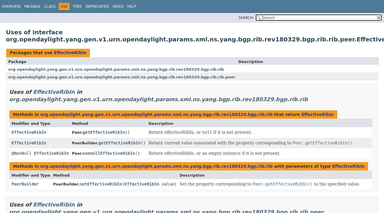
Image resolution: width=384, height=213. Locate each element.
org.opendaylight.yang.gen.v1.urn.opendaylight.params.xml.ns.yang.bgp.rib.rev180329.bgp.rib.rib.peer (121, 77)
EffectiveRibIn (70, 52)
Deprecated (97, 6)
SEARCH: (246, 18)
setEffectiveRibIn (101, 184)
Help (131, 6)
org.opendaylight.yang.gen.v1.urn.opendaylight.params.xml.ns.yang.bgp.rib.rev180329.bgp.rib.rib (116, 69)
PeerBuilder (25, 184)
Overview (11, 6)
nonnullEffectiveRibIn (109, 153)
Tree (77, 6)
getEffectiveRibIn (104, 132)
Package (32, 6)
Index (118, 6)
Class (50, 6)
